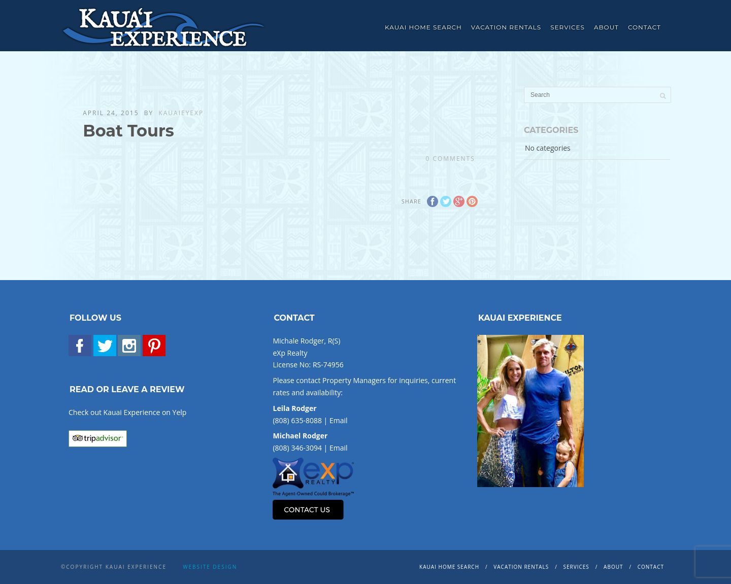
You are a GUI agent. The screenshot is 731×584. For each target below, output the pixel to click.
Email (338, 420)
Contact (644, 27)
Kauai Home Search (423, 27)
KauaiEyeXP (181, 113)
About (606, 27)
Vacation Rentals (506, 27)
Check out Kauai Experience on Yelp (127, 412)
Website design (210, 566)
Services (567, 27)
